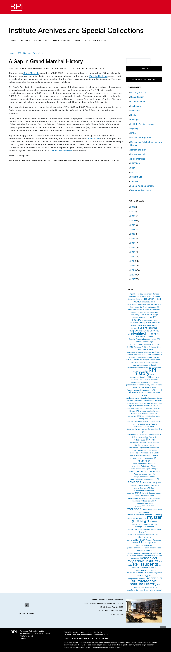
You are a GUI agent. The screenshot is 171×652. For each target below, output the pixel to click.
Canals (144, 398)
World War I (151, 323)
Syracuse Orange (142, 590)
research (155, 355)
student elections (110, 160)
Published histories (98, 76)
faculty (151, 330)
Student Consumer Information (78, 635)
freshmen (137, 553)
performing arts (145, 498)
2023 (133, 207)
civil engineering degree (143, 329)
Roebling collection (151, 421)
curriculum (142, 331)
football (140, 434)
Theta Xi (147, 344)
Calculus (152, 347)
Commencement (138, 101)
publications (138, 406)
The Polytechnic (149, 307)
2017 (132, 234)
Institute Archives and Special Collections (76, 30)
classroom (151, 398)
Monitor (143, 403)
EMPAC (138, 493)
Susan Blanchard (141, 568)
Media (75, 632)
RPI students (145, 564)
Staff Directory (117, 614)
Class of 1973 (146, 382)
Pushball (138, 421)
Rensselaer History (145, 524)
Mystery (134, 128)
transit (142, 377)
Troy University (144, 445)
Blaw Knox (149, 548)
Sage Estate (142, 357)
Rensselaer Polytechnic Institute (143, 559)
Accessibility (100, 635)
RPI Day (154, 304)
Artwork (138, 429)
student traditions (140, 507)
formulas (144, 453)
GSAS (139, 416)
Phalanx (149, 540)
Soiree (135, 323)
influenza (138, 368)
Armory (137, 398)
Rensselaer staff (138, 149)
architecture (137, 310)
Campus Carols (148, 360)
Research (25, 40)
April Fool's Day (136, 294)
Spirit (132, 167)
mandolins (146, 302)
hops (144, 575)
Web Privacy (86, 632)
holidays (134, 119)
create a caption (146, 312)
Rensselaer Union (138, 154)
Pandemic (139, 480)
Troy (155, 393)
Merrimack (156, 352)
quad (143, 440)
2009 (133, 270)
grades (140, 352)
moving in (148, 455)
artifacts (151, 411)
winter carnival (156, 590)
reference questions (145, 458)
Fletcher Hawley (143, 385)
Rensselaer (148, 480)
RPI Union (95, 160)
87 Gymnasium (142, 411)
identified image (143, 333)
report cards (151, 339)
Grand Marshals (31, 73)
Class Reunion (137, 97)
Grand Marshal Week (42, 160)
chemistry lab (140, 573)
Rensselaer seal (144, 304)
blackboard (141, 535)
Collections (40, 40)
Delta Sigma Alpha (142, 362)
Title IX (98, 632)
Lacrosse (140, 455)
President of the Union (142, 355)
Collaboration (153, 429)
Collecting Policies (95, 40)
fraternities (143, 474)
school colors (140, 408)
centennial (150, 535)
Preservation (141, 339)
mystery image (147, 519)
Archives (145, 347)
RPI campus (146, 542)
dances (146, 349)
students (146, 529)
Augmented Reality (146, 448)
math (147, 315)
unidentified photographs (142, 186)
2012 (132, 256)
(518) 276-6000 (26, 636)
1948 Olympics (135, 347)
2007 (132, 279)
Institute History (61, 40)
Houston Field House (147, 300)
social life (138, 307)
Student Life (136, 176)
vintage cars (147, 509)
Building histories (150, 310)
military (145, 368)
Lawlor (144, 496)
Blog (77, 40)
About (14, 40)
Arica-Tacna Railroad (142, 380)
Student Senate (143, 485)
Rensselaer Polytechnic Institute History (145, 581)
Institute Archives (145, 387)
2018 (132, 229)
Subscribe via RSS (144, 79)
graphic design (148, 400)
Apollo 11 (144, 570)
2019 (132, 225)
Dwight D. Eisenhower (144, 431)
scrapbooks (145, 463)
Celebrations (139, 515)
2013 (132, 252)
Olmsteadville (136, 390)
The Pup (142, 323)
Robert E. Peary (149, 406)
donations (150, 413)
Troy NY (134, 181)
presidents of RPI (150, 390)
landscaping (145, 477)
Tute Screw (145, 466)
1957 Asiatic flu (136, 360)
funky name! (94, 138)
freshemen (131, 518)
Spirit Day (152, 357)
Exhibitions (135, 106)
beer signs (146, 469)
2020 (133, 220)
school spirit (145, 424)
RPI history (145, 372)
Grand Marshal (22, 160)
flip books (138, 400)
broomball (148, 294)
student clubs (151, 408)
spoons (136, 377)
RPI (148, 439)
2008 (133, 274)
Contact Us (24, 638)
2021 (132, 216)
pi (136, 304)
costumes (141, 296)
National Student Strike (145, 556)
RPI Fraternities (137, 158)
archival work (145, 325)
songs (140, 344)
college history (143, 450)
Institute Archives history (142, 124)
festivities (135, 110)
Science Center (146, 442)
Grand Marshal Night (62, 150)
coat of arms (140, 413)
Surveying (145, 545)
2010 (132, 265)
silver (140, 529)
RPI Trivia (135, 163)
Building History (138, 92)
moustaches (143, 437)
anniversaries (139, 548)
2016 (132, 238)
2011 (132, 261)
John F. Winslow (148, 416)
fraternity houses (148, 493)
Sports (133, 172)
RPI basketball (147, 501)
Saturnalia (142, 393)
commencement (146, 471)
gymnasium (149, 434)
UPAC (152, 485)
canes (144, 429)
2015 (132, 243)
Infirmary (147, 352)
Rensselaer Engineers (140, 137)
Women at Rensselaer (141, 190)
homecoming (147, 553)
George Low (139, 315)
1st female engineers (143, 395)
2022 (133, 211)
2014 (132, 247)
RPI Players (146, 483)
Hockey (134, 115)
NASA (133, 133)
